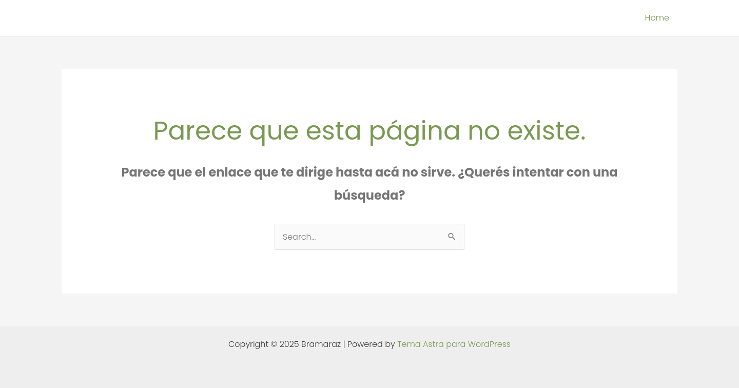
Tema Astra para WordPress (454, 344)
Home (657, 18)
